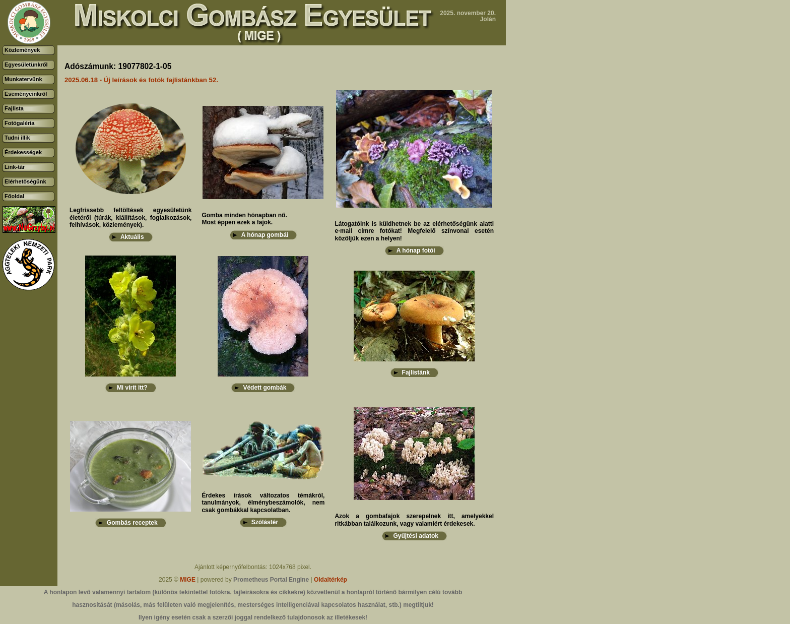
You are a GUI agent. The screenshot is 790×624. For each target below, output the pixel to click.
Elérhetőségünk (25, 181)
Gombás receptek (132, 522)
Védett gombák (264, 387)
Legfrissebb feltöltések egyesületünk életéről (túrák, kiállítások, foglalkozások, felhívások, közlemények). (130, 217)
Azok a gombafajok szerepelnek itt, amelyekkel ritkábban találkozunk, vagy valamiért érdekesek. (414, 520)
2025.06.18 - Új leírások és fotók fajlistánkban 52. (141, 80)
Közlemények (22, 50)
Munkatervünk (23, 79)
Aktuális (132, 236)
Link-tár (15, 167)
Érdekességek (23, 152)
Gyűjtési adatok (415, 535)
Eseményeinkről (26, 94)
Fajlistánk (416, 372)
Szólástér (264, 522)
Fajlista (14, 108)
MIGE (187, 579)
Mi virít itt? (132, 387)
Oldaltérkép (330, 579)
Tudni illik (17, 138)
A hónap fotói (416, 250)
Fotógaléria (19, 123)
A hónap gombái (265, 234)
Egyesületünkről (26, 64)
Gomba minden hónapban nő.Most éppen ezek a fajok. (244, 219)
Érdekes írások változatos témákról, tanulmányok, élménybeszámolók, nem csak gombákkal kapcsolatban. (263, 503)
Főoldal (14, 196)
